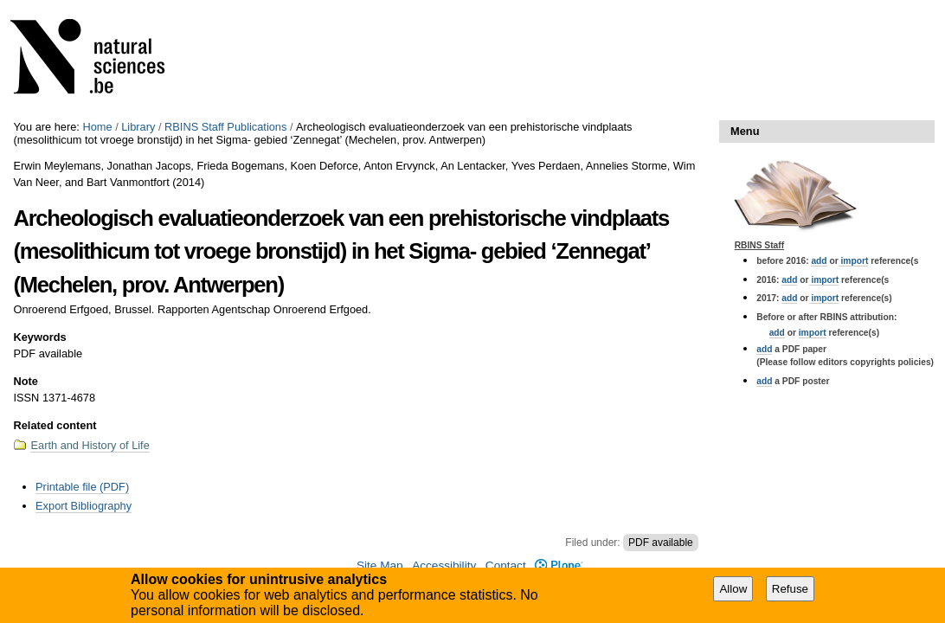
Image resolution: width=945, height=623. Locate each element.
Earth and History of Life (89, 445)
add (818, 261)
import (854, 261)
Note (25, 381)
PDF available (660, 542)
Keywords (39, 337)
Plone (558, 565)
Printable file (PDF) (82, 486)
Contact (505, 565)
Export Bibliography (83, 505)
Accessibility (444, 565)
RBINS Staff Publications (225, 126)
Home (97, 126)
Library (138, 126)
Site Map (380, 565)
